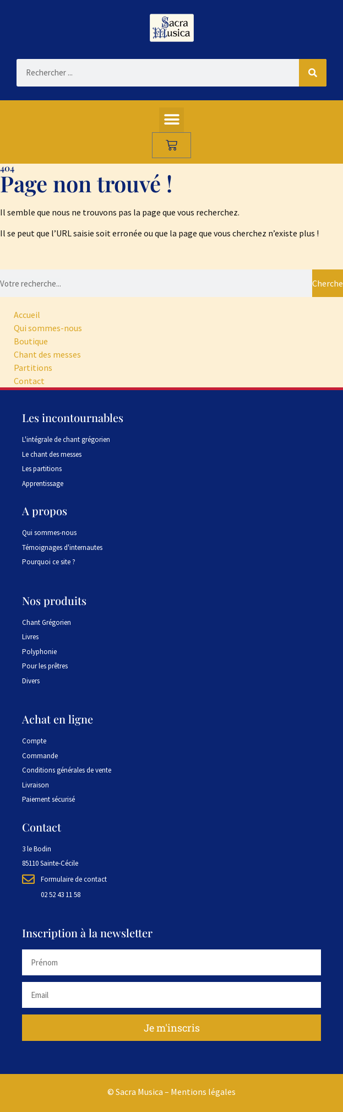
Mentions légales (203, 1091)
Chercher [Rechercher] (327, 283)
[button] (171, 119)
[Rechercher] (312, 73)
